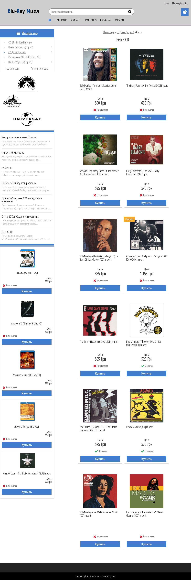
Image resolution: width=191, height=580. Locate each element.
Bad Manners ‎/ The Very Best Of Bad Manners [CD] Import (143, 343)
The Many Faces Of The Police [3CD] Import (147, 85)
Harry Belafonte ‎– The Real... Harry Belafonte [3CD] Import (142, 172)
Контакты (119, 20)
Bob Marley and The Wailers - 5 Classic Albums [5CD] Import (145, 514)
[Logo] (22, 12)
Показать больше (39, 68)
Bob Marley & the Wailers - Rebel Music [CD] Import (99, 514)
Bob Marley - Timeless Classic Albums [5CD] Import (98, 87)
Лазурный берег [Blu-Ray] (27, 426)
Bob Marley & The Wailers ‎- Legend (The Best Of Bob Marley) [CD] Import (99, 258)
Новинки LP (61, 20)
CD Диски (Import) (125, 32)
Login (167, 3)
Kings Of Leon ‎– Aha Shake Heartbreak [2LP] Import (27, 473)
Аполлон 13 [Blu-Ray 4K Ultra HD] (26, 323)
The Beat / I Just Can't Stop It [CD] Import (99, 342)
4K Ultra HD (7, 168)
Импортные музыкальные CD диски (19, 137)
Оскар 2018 (7, 232)
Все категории (12, 68)
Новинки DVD (91, 20)
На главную (108, 32)
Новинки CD (75, 20)
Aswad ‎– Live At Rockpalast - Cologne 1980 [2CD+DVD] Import (146, 258)
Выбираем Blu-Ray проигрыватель (19, 183)
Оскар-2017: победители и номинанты (20, 216)
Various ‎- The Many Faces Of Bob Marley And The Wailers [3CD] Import (99, 172)
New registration (180, 3)
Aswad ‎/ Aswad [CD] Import (139, 427)
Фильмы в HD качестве (13, 152)
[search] (130, 12)
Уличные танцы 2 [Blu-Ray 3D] (27, 375)
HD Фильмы (106, 20)
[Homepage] (48, 19)
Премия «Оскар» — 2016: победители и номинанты (22, 199)
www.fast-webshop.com (105, 576)
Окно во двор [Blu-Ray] (27, 273)
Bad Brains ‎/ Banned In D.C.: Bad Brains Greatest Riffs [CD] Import (98, 428)
